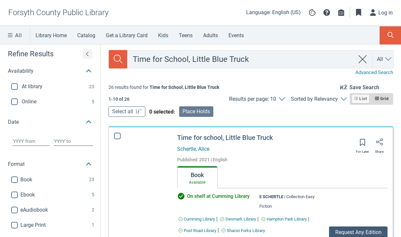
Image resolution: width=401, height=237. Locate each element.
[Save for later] (362, 144)
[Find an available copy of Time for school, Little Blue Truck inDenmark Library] (238, 219)
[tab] (197, 177)
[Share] (379, 144)
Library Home (51, 35)
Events (236, 35)
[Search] (118, 59)
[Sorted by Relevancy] (319, 99)
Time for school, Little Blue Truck (225, 138)
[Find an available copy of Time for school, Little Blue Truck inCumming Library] (196, 219)
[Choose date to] (73, 141)
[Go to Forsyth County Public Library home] (58, 12)
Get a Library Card (127, 35)
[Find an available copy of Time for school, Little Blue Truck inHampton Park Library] (284, 219)
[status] (163, 87)
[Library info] (341, 12)
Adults (210, 35)
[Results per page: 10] (257, 99)
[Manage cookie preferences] (312, 12)
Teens (186, 35)
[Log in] (381, 12)
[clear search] (363, 59)
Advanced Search (374, 72)
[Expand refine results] (87, 54)
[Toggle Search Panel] (390, 35)
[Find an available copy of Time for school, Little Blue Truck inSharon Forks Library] (243, 230)
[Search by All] (384, 59)
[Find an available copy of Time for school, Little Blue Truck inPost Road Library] (197, 230)
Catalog (86, 35)
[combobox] (241, 59)
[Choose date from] (31, 141)
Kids (163, 35)
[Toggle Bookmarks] (359, 12)
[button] (327, 12)
